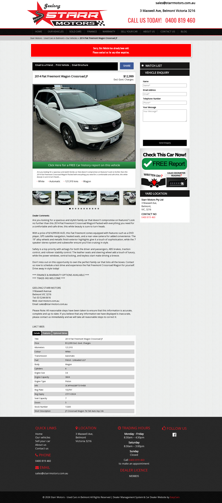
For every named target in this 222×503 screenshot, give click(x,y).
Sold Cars (75, 31)
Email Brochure (80, 65)
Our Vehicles (56, 31)
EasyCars (175, 497)
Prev (39, 197)
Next (131, 197)
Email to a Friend (44, 65)
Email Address (149, 90)
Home (38, 31)
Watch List (153, 66)
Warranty (109, 31)
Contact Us (168, 31)
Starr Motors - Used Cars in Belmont (47, 38)
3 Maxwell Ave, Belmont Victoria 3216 (167, 10)
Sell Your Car (129, 31)
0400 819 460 (178, 20)
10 (95, 208)
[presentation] (164, 128)
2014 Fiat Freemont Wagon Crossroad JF (98, 38)
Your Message (149, 107)
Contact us (41, 448)
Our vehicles (42, 437)
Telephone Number (152, 98)
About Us (149, 31)
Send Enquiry (165, 142)
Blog (184, 31)
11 (98, 208)
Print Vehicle (62, 65)
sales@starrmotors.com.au (175, 3)
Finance (92, 31)
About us (40, 444)
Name (146, 81)
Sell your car (42, 441)
